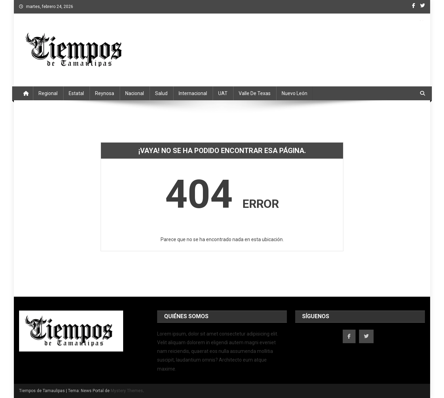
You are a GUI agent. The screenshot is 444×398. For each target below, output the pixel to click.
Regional (48, 93)
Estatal (76, 93)
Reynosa (104, 93)
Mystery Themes (127, 390)
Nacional (134, 93)
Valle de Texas (255, 93)
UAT (223, 93)
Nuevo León (294, 93)
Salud (161, 93)
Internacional (193, 93)
